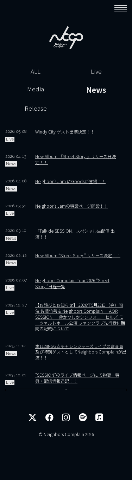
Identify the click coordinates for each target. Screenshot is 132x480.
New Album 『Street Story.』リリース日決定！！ (75, 159)
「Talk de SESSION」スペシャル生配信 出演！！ (75, 234)
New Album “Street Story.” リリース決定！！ (77, 255)
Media (35, 88)
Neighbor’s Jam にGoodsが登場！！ (70, 181)
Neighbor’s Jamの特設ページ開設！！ (71, 206)
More (66, 420)
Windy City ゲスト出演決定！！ (65, 132)
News (96, 89)
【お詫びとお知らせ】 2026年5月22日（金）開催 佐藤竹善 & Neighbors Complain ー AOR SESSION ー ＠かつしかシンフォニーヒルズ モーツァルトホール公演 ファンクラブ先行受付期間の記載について (80, 316)
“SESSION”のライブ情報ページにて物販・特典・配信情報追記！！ (77, 378)
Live (96, 71)
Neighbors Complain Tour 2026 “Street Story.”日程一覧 (72, 283)
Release (36, 108)
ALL (35, 71)
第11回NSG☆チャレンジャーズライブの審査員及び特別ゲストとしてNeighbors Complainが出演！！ (80, 352)
